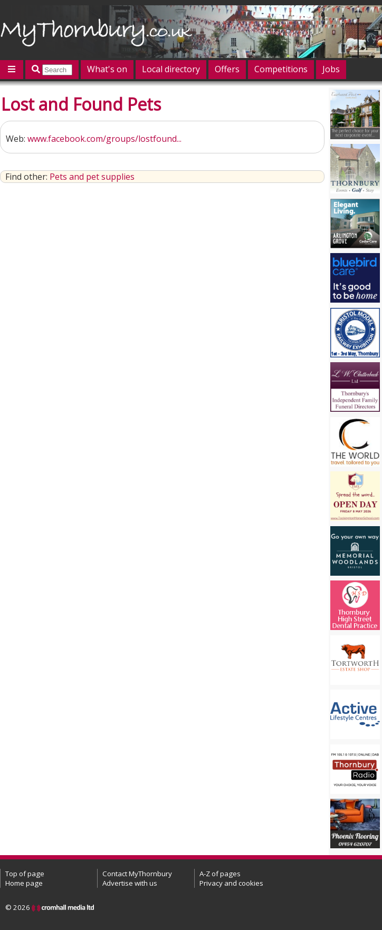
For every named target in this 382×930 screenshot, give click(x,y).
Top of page (24, 873)
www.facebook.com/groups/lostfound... (104, 138)
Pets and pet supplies (92, 176)
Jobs (331, 69)
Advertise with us (129, 883)
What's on (107, 69)
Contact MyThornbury (137, 873)
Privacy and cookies (231, 883)
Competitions (281, 69)
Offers (227, 69)
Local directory (171, 69)
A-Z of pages (220, 873)
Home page (24, 883)
